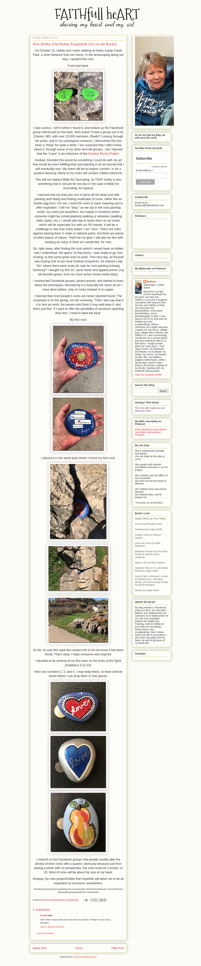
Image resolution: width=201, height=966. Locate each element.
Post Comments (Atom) (85, 957)
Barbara (151, 281)
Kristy (43, 915)
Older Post (117, 948)
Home (79, 948)
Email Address (144, 170)
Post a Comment (45, 933)
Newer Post (40, 948)
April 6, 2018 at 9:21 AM (52, 927)
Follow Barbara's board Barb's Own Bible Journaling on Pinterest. (151, 432)
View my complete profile (148, 374)
